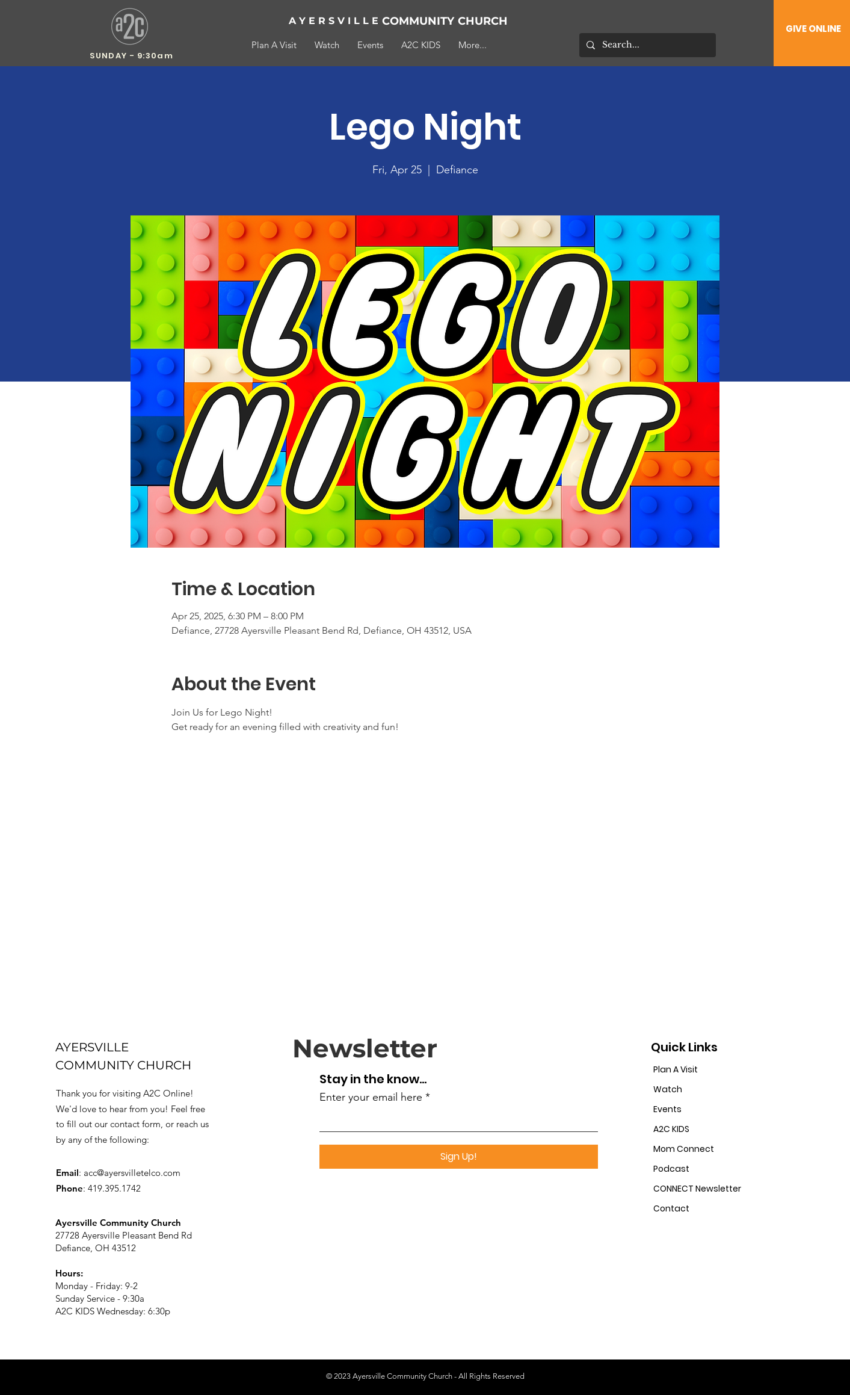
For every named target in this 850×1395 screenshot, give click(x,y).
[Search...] (646, 45)
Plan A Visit (675, 1069)
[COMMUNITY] (421, 21)
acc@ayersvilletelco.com (132, 1172)
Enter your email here (370, 1097)
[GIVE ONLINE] (813, 28)
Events (667, 1109)
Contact (671, 1208)
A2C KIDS (671, 1129)
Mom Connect (683, 1149)
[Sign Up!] (458, 1157)
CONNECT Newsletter (694, 1189)
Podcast (671, 1169)
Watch (667, 1089)
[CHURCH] (497, 21)
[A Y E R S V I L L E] (334, 21)
